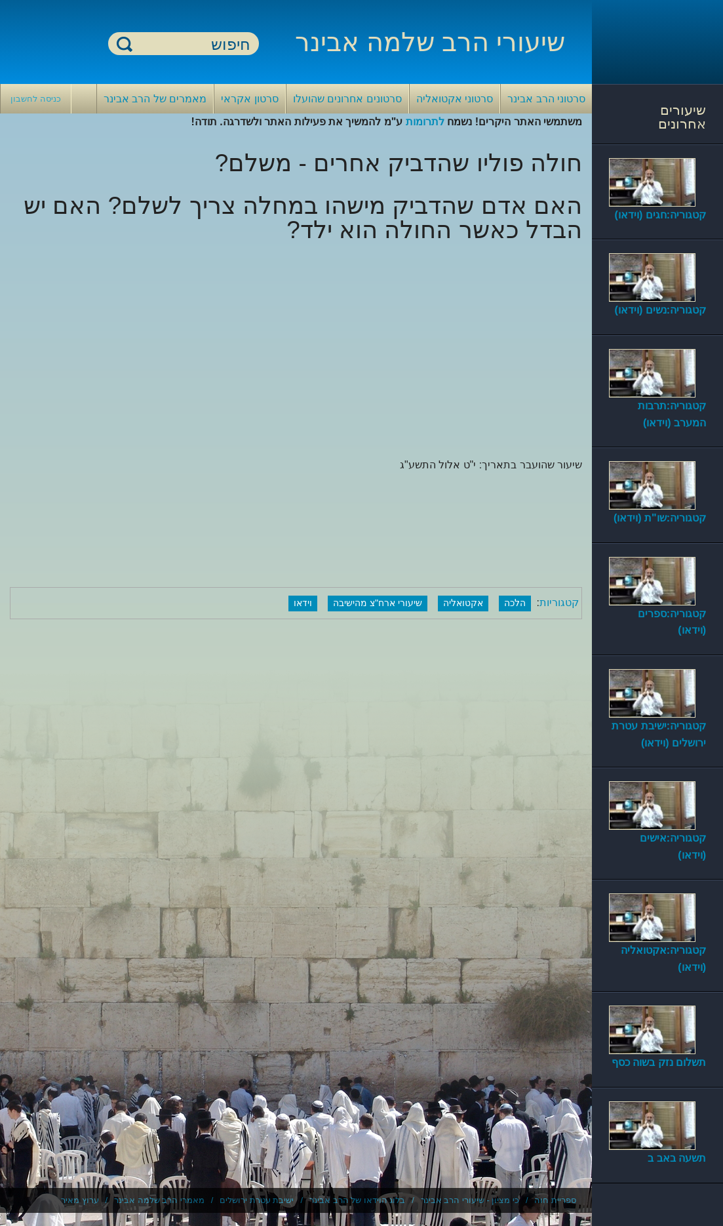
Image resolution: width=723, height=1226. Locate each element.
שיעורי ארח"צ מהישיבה (377, 603)
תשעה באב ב (677, 1158)
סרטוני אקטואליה (454, 98)
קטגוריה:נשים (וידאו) (660, 310)
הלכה (515, 603)
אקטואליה (463, 603)
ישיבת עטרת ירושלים (257, 1200)
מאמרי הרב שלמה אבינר (159, 1200)
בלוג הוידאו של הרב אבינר (357, 1200)
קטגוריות (559, 602)
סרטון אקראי (249, 98)
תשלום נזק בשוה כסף (659, 1062)
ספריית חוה (555, 1200)
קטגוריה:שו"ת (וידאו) (660, 517)
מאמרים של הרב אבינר (155, 98)
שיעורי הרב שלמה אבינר (430, 42)
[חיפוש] (191, 44)
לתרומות (425, 121)
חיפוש (124, 43)
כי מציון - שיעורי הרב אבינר (470, 1200)
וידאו (303, 603)
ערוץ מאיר (80, 1200)
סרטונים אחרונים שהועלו (347, 98)
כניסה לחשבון (35, 99)
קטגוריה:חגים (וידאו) (660, 214)
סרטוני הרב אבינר (546, 98)
